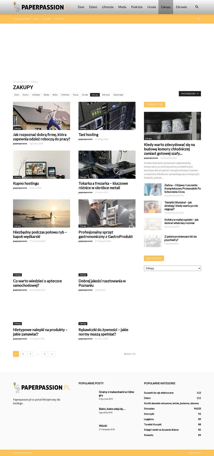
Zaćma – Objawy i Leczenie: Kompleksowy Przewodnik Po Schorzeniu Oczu (182, 188)
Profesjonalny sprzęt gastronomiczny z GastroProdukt (105, 234)
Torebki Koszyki (152, 424)
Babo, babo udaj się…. (112, 408)
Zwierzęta (118, 94)
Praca (75, 94)
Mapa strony (194, 452)
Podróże (137, 7)
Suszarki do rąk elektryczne (159, 392)
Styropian (149, 408)
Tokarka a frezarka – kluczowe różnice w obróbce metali (103, 185)
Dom (81, 7)
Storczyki (149, 413)
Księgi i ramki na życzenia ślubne (161, 429)
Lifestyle (108, 7)
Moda (122, 7)
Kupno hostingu (26, 183)
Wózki (103, 425)
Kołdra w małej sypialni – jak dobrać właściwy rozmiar (181, 221)
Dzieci (93, 7)
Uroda (151, 7)
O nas (36, 18)
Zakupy (166, 7)
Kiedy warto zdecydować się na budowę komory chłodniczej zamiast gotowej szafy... (169, 149)
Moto (55, 94)
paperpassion (20, 143)
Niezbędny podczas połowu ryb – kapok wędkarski (40, 234)
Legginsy (149, 419)
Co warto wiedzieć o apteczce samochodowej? (37, 283)
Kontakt (59, 18)
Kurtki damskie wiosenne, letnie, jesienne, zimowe (171, 403)
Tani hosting (88, 134)
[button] (197, 7)
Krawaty (148, 434)
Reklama (46, 18)
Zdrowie (181, 7)
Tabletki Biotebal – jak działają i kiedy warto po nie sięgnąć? (181, 206)
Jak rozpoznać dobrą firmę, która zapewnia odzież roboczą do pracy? (41, 136)
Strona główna (21, 18)
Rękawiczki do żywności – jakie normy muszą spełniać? (103, 331)
